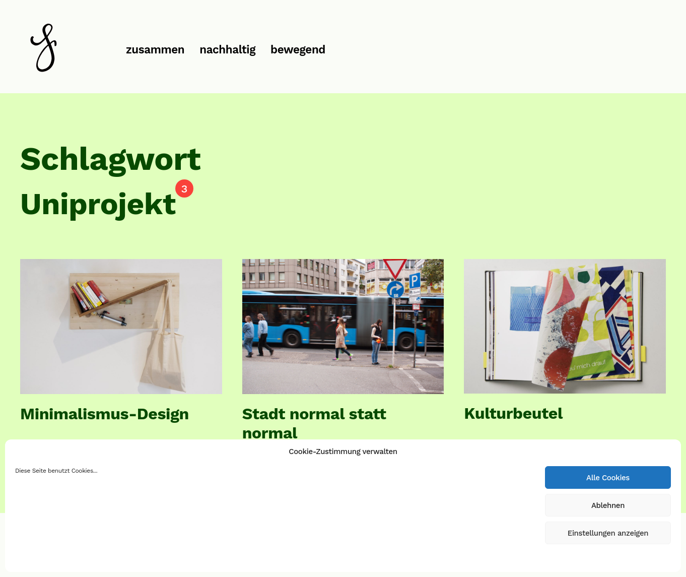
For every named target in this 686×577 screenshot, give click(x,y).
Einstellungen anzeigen (608, 533)
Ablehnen (608, 505)
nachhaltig (227, 49)
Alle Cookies (608, 477)
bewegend (297, 49)
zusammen (155, 49)
